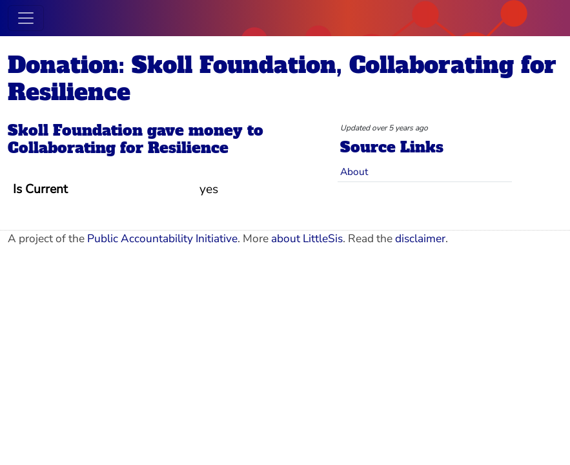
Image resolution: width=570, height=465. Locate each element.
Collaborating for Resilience (118, 148)
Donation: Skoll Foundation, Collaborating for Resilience (282, 78)
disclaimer (420, 238)
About (354, 171)
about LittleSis (307, 238)
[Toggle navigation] (26, 18)
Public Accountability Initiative (162, 238)
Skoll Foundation (75, 130)
